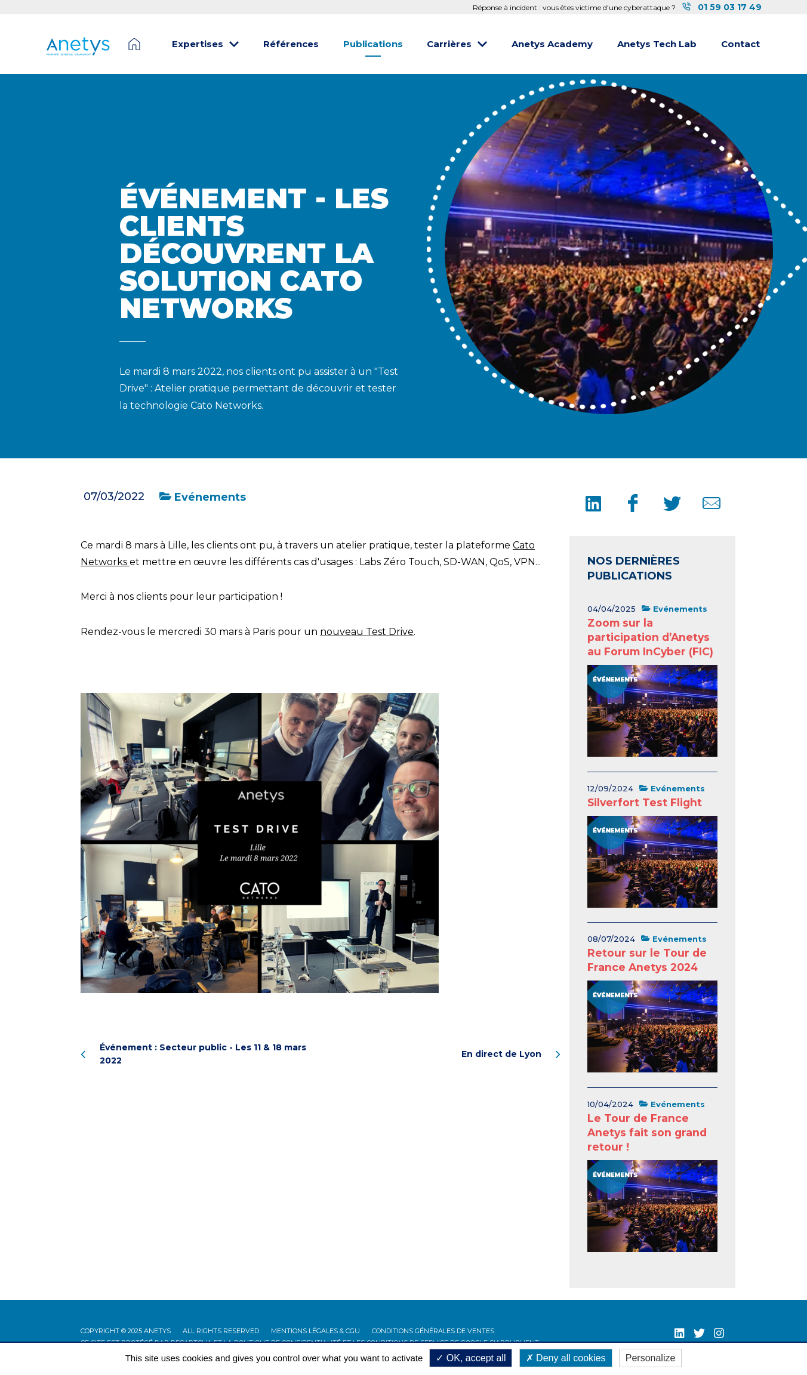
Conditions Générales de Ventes (433, 1331)
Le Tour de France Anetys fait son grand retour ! (647, 1132)
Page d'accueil (134, 44)
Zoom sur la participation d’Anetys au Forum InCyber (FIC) (650, 637)
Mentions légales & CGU (315, 1331)
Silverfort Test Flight (644, 802)
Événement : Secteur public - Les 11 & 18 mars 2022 (193, 1054)
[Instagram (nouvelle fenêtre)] (718, 1332)
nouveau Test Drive (367, 631)
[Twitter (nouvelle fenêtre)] (699, 1332)
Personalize (651, 1358)
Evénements (202, 497)
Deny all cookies (566, 1358)
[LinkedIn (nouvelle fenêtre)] (679, 1332)
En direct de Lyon (510, 1053)
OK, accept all (471, 1358)
